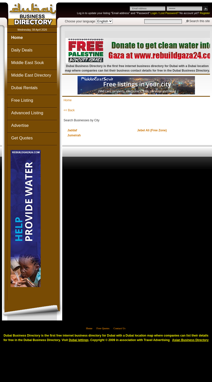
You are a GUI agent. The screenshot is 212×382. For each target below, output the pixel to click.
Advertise (20, 125)
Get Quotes (22, 138)
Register (205, 13)
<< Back (69, 110)
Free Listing (22, 100)
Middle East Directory (31, 75)
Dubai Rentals (24, 87)
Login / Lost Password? (165, 13)
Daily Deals (21, 50)
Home (17, 37)
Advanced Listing (27, 113)
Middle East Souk (27, 62)
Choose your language (80, 21)
